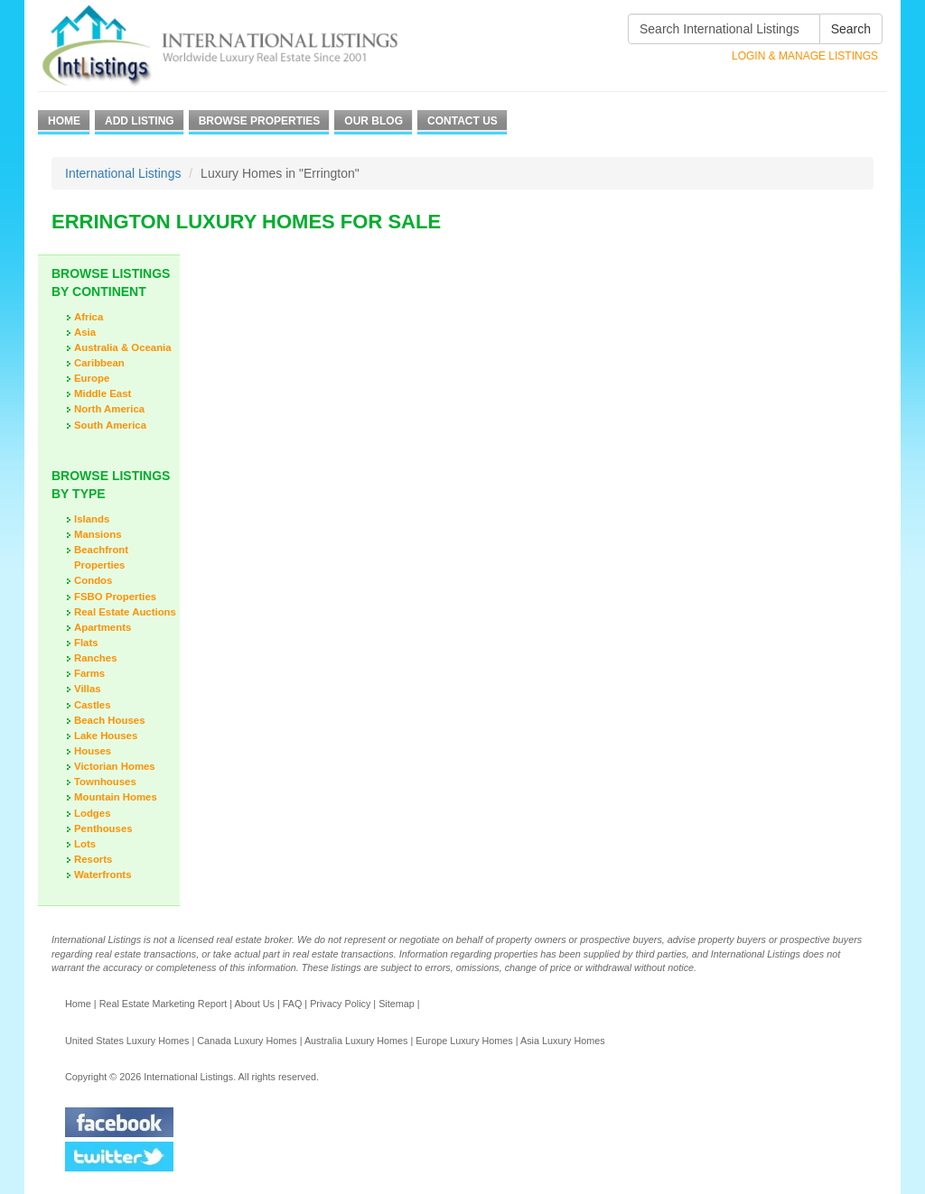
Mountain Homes (115, 796)
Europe (91, 378)
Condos (93, 580)
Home (64, 121)
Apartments (102, 627)
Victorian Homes (114, 766)
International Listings (123, 173)
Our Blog (373, 121)
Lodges (92, 813)
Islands (91, 519)
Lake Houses (105, 735)
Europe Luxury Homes (464, 1040)
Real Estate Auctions (125, 611)
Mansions (98, 534)
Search (851, 29)
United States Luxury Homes (127, 1040)
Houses (92, 750)
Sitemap (396, 1003)
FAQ (293, 1003)
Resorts (93, 859)
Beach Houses (109, 720)
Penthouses (103, 828)
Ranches (95, 658)
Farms (89, 673)
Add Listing (139, 121)
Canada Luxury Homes (246, 1040)
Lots (85, 843)
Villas (87, 688)
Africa (88, 316)
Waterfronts (103, 874)
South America (110, 425)
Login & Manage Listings (805, 56)
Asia (85, 332)
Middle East (102, 393)
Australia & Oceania (123, 347)
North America (109, 408)
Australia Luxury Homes (356, 1040)
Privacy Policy (340, 1003)
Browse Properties (260, 121)
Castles (92, 704)
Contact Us (462, 121)
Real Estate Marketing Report (163, 1003)
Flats (86, 642)
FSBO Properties (115, 596)
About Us (254, 1003)
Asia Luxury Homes (562, 1040)
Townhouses (105, 781)
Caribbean (99, 362)
